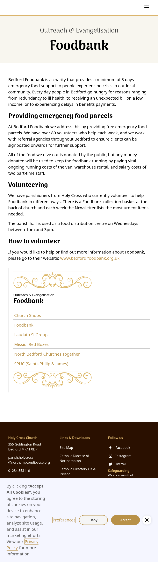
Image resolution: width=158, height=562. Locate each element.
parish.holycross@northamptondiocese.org (29, 460)
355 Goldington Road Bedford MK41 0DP (24, 446)
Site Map (66, 447)
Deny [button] (93, 520)
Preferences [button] (64, 520)
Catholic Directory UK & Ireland (78, 471)
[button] (146, 7)
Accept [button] (125, 520)
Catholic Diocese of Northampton (74, 458)
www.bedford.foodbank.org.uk (90, 258)
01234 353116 (19, 470)
